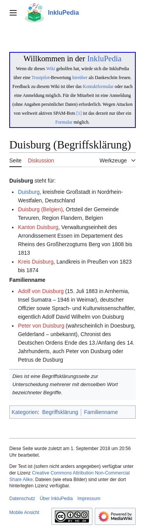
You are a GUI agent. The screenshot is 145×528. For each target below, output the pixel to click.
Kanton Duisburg (38, 227)
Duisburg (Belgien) (40, 209)
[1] (79, 113)
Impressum (88, 498)
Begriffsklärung (60, 412)
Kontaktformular (98, 86)
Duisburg (28, 192)
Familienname (101, 412)
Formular (63, 122)
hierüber (79, 77)
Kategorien (25, 412)
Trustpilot (40, 77)
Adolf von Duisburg (40, 291)
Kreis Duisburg (35, 262)
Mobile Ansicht (24, 512)
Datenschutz (22, 498)
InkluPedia (104, 58)
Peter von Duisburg (41, 326)
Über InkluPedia (56, 498)
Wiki (50, 68)
